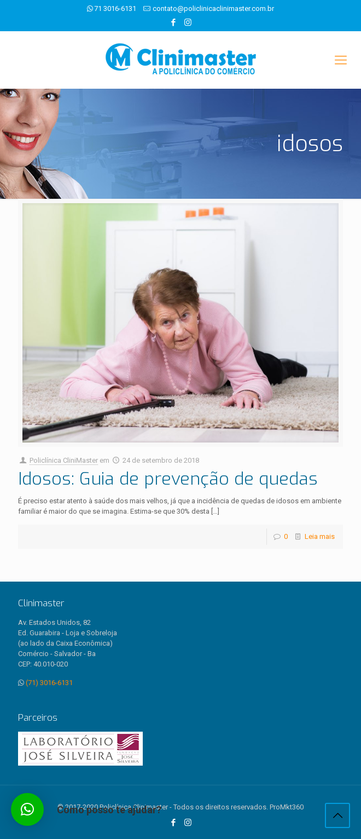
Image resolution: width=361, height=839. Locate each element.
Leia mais (320, 536)
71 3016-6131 (115, 8)
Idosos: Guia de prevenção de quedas (168, 478)
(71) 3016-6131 (49, 683)
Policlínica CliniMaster (64, 460)
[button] (27, 809)
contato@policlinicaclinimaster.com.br (213, 8)
